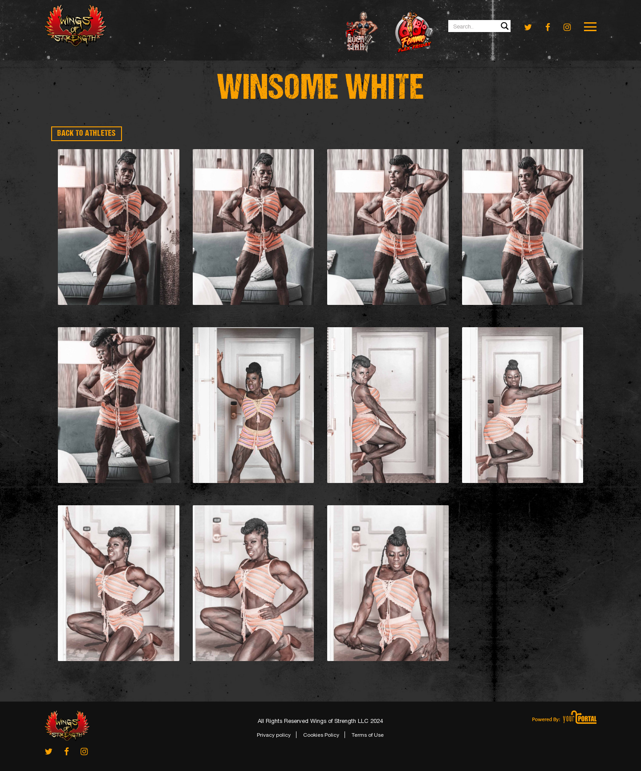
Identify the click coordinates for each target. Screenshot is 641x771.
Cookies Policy (321, 735)
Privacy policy (274, 735)
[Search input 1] (480, 26)
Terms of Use (368, 735)
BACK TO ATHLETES (86, 134)
